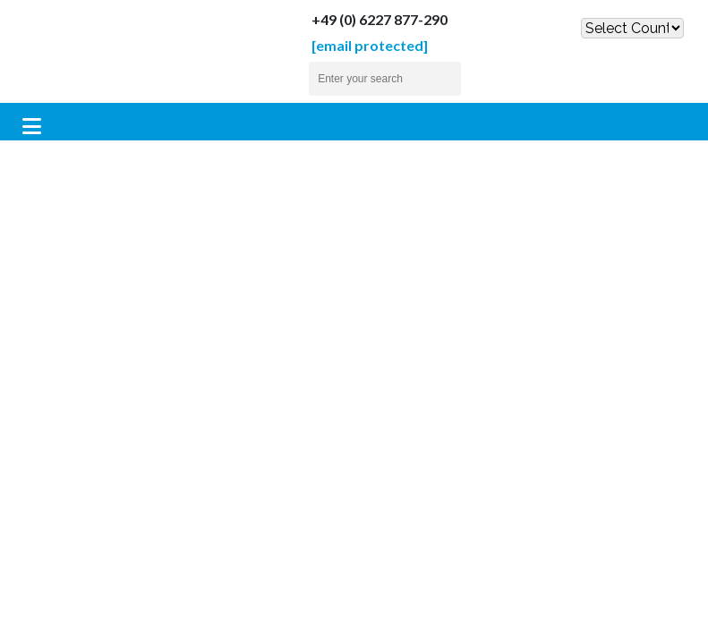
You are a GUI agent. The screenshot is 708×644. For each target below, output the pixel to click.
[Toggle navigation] (32, 126)
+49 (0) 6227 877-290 (364, 19)
